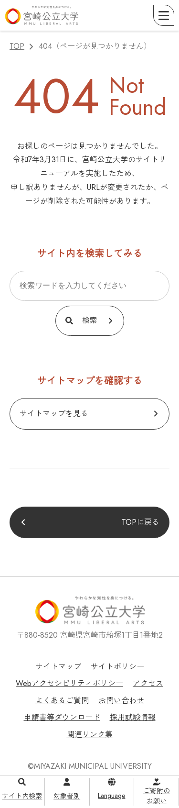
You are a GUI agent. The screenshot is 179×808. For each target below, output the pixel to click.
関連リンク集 (90, 734)
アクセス (148, 683)
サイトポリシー (117, 666)
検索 (89, 320)
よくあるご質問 (62, 700)
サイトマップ (58, 666)
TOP (17, 46)
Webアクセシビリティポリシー (69, 683)
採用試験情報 (133, 717)
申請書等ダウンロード (62, 717)
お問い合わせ (121, 700)
